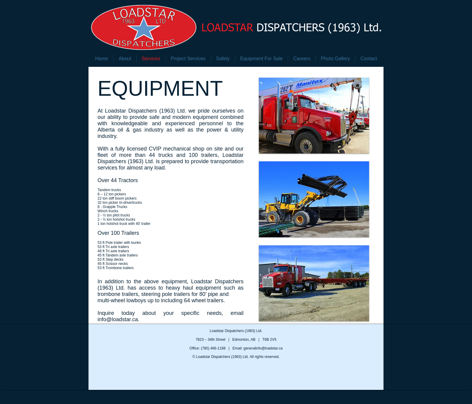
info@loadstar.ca (118, 319)
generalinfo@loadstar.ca (263, 348)
